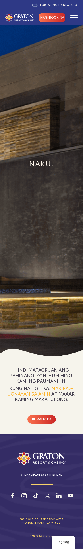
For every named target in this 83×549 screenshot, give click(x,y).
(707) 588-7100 (41, 535)
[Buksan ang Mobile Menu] (74, 18)
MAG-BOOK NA (52, 18)
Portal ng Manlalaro (58, 4)
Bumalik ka (41, 419)
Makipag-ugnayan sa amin (40, 391)
